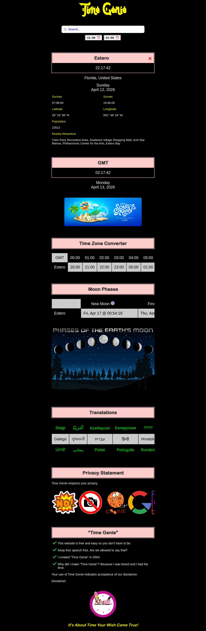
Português (125, 450)
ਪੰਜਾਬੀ (60, 450)
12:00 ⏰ (93, 37)
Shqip (60, 428)
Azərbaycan (100, 428)
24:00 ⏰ (112, 37)
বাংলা (148, 427)
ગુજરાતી (78, 439)
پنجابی (78, 450)
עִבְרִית (100, 439)
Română (148, 450)
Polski (100, 450)
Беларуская (125, 428)
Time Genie (103, 10)
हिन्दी (125, 439)
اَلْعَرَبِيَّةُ (78, 428)
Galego (60, 439)
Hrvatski (148, 439)
